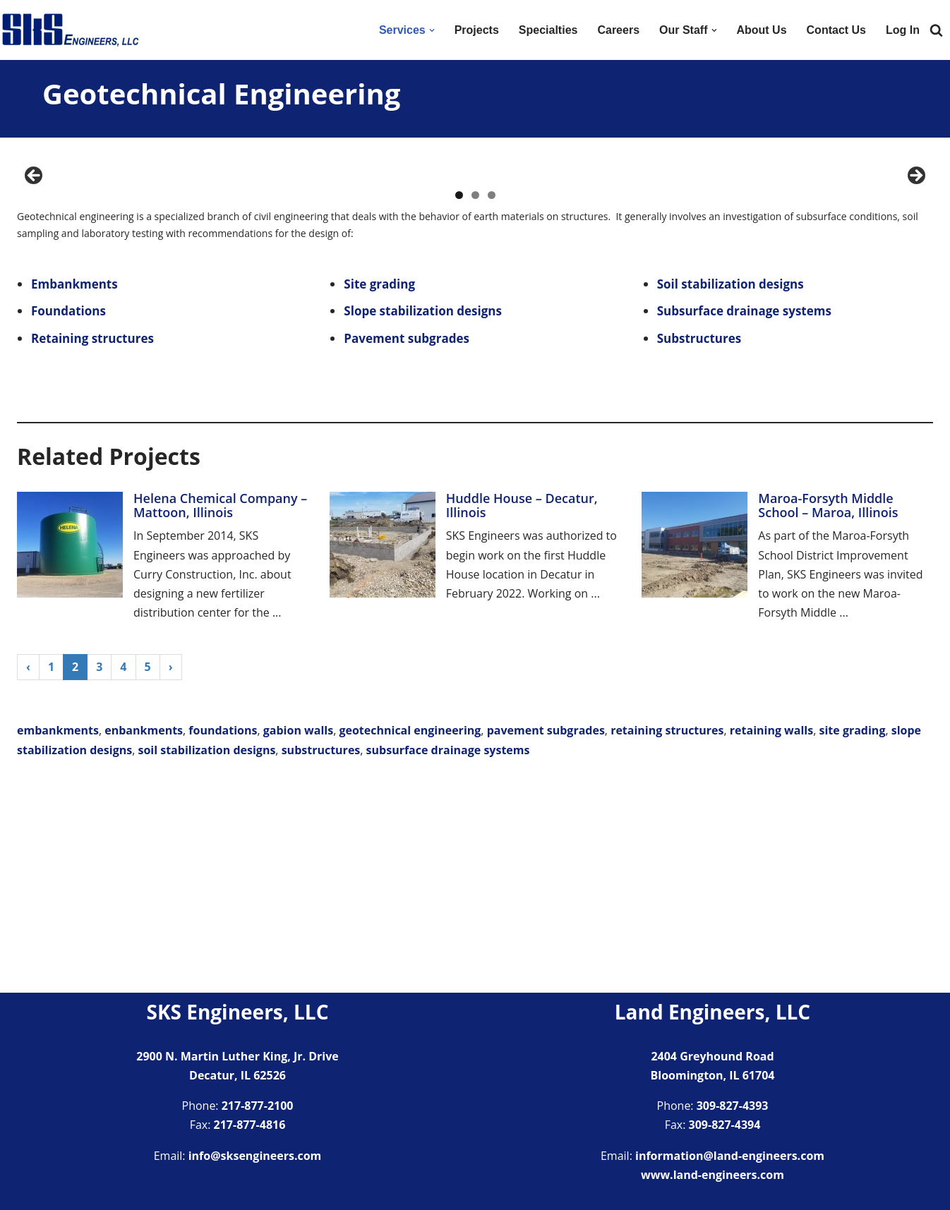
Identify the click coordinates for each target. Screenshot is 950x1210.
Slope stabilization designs (423, 522)
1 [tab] (459, 407)
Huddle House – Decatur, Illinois (522, 716)
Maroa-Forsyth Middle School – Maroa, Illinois (828, 716)
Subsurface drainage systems (744, 522)
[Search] (936, 30)
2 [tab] (475, 407)
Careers (618, 30)
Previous (34, 282)
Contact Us (836, 30)
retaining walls (771, 942)
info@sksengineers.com (255, 1155)
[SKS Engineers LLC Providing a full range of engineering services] (70, 30)
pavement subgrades (546, 942)
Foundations (68, 522)
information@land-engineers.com (729, 1155)
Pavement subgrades (406, 550)
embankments (58, 942)
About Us (761, 30)
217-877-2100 (258, 1105)
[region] (475, 286)
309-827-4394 (725, 1125)
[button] (432, 30)
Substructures (699, 550)
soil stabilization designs (206, 961)
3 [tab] (491, 407)
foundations (222, 942)
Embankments (74, 496)
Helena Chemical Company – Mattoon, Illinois (220, 716)
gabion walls (298, 942)
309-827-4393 (733, 1105)
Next (915, 282)
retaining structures (667, 942)
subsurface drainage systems (448, 961)
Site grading (379, 496)
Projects (477, 30)
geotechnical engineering (410, 942)
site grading (852, 942)
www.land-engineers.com (712, 1174)
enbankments (143, 942)
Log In (903, 30)
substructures (321, 961)
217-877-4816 (250, 1125)
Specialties (548, 30)
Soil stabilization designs (730, 496)
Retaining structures (92, 550)
